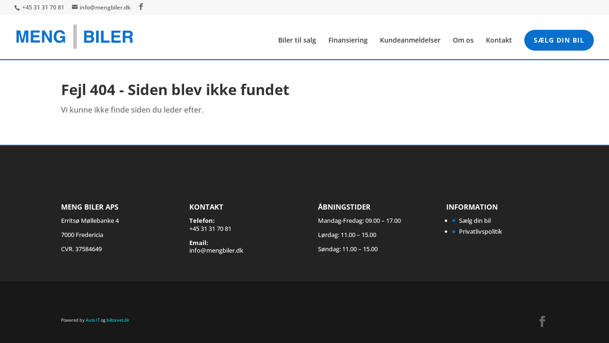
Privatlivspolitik (480, 231)
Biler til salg (297, 40)
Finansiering (348, 40)
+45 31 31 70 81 (44, 7)
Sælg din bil (559, 39)
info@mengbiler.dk (216, 250)
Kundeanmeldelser (410, 40)
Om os (463, 40)
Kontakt (499, 40)
